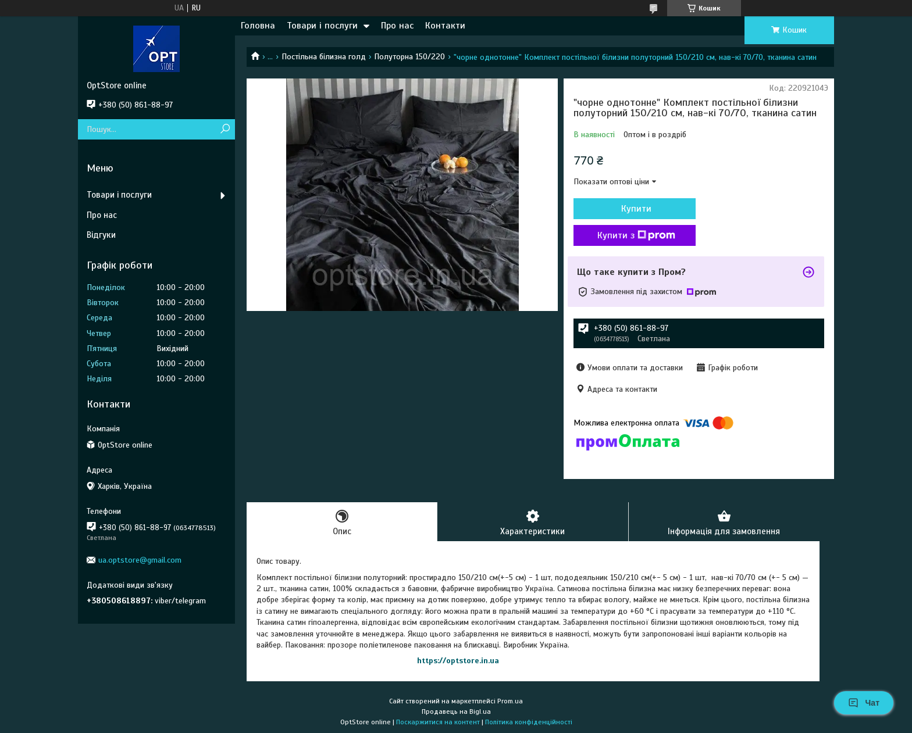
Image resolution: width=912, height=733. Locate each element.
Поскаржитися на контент (438, 722)
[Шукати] (225, 129)
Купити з (636, 235)
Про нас (397, 25)
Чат (863, 703)
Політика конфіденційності (528, 722)
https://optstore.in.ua (458, 661)
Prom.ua (510, 701)
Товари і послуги (322, 25)
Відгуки (101, 235)
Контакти (445, 25)
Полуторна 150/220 (409, 57)
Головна (258, 25)
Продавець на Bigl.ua (456, 711)
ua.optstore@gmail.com (139, 560)
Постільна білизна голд (324, 57)
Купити (636, 208)
